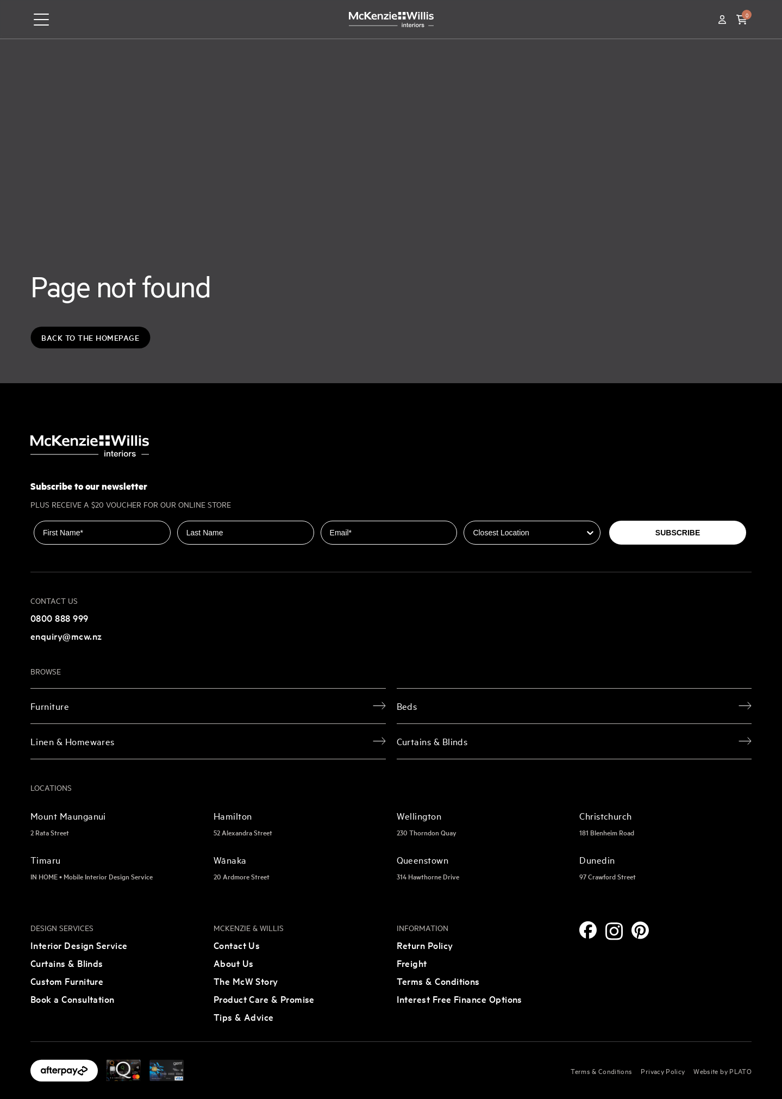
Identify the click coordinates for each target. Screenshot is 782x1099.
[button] (742, 19)
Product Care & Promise (264, 998)
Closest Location (494, 513)
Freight (412, 963)
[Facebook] (588, 930)
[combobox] (529, 532)
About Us (234, 963)
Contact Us (237, 945)
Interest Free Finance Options (459, 998)
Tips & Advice (244, 1016)
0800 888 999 (59, 617)
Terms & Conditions (438, 981)
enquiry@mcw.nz (66, 635)
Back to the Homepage (90, 337)
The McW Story (246, 981)
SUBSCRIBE (677, 532)
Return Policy (425, 945)
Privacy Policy (663, 1071)
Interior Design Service (79, 945)
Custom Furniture (66, 981)
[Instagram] (614, 931)
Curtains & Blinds (66, 963)
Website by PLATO (722, 1071)
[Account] (722, 19)
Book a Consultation (72, 998)
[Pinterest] (640, 930)
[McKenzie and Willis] (391, 19)
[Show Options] (590, 532)
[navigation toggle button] (41, 19)
